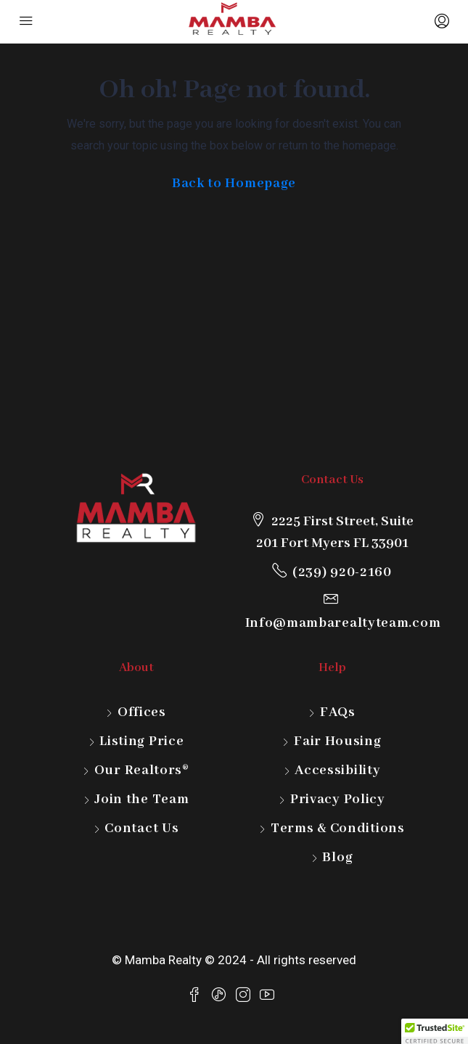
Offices (142, 712)
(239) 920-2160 (342, 572)
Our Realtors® (141, 770)
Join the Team (141, 799)
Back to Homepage (234, 183)
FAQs (338, 712)
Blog (337, 857)
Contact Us (141, 828)
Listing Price (141, 741)
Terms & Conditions (338, 828)
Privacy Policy (337, 799)
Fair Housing (337, 741)
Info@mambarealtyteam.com (343, 623)
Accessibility (337, 770)
